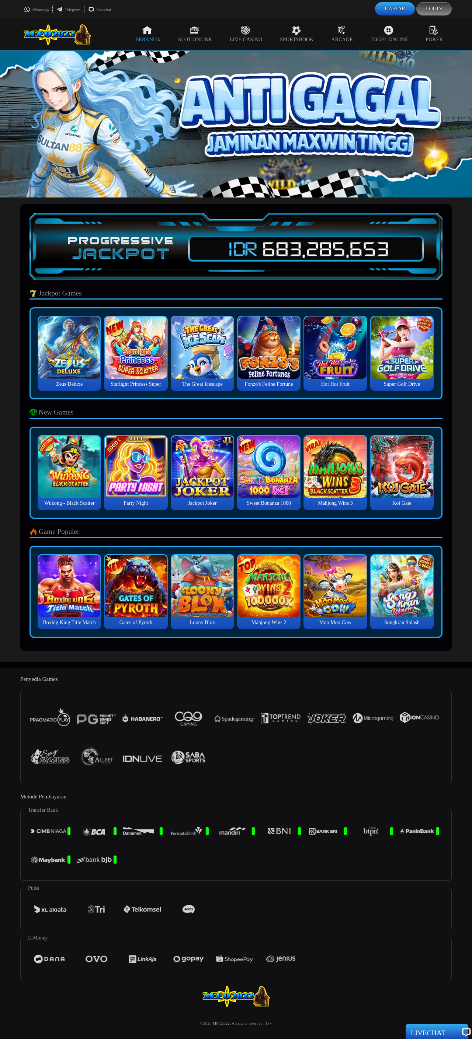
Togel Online (389, 33)
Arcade (342, 33)
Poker (434, 33)
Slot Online (195, 33)
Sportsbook (296, 33)
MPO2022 (221, 1023)
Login (434, 8)
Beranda (147, 33)
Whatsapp (36, 9)
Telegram (68, 9)
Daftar (395, 8)
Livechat (99, 9)
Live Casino (246, 33)
